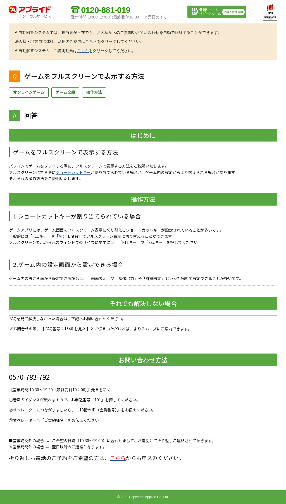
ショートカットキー (73, 172)
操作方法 (94, 92)
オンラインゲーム (28, 92)
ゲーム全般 (65, 92)
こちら (91, 41)
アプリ (26, 230)
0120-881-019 (105, 10)
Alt (61, 236)
